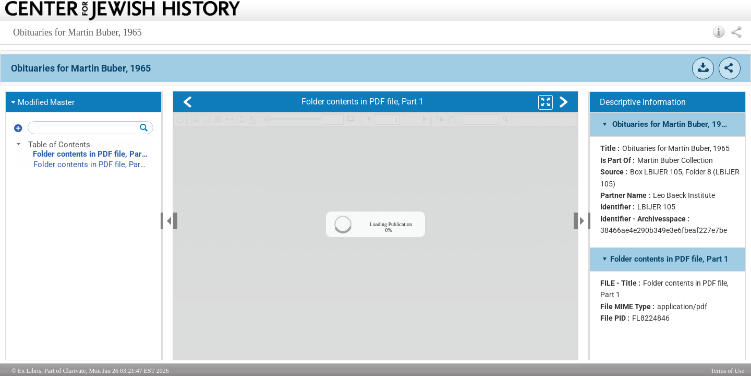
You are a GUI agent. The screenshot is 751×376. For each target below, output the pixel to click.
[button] (719, 32)
